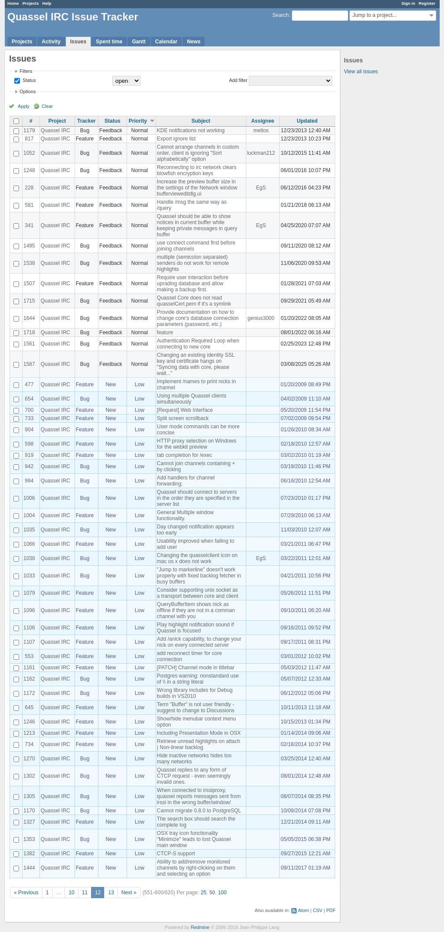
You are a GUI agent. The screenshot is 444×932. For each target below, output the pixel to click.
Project (57, 121)
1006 (29, 498)
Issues (78, 42)
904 (29, 430)
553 (29, 656)
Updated (307, 121)
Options (28, 91)
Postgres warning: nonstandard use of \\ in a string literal (198, 679)
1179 (29, 130)
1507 (29, 283)
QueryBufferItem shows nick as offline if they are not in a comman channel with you (196, 610)
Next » (129, 893)
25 (203, 893)
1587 (29, 364)
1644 (29, 318)
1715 (29, 301)
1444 (29, 868)
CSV (317, 910)
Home (13, 3)
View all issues (361, 71)
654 (29, 399)
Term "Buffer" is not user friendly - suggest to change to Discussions (196, 707)
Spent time (109, 42)
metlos (260, 130)
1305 (29, 796)
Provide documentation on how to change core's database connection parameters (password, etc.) (197, 318)
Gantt (138, 42)
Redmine (200, 927)
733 (29, 418)
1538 (29, 263)
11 (85, 893)
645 (29, 707)
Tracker (86, 121)
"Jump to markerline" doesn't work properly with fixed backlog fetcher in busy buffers (199, 576)
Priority (138, 121)
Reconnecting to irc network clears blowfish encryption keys (196, 170)
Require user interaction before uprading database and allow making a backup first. (193, 283)
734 (29, 744)
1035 (29, 530)
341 (29, 225)
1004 (29, 515)
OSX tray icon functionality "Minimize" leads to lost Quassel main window (194, 839)
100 (222, 893)
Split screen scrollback (183, 418)
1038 (29, 558)
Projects (31, 3)
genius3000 (261, 318)
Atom (303, 910)
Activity (51, 42)
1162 (29, 679)
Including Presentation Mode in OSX (199, 733)
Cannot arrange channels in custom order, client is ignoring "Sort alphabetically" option (198, 153)
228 (29, 188)
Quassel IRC (55, 130)
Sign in (408, 3)
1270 (29, 759)
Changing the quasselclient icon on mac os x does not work (197, 558)
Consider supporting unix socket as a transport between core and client (197, 593)
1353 (29, 839)
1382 (29, 854)
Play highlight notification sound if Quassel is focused (195, 628)
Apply (23, 106)
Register (427, 3)
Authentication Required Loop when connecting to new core (198, 344)
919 (29, 455)
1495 (29, 246)
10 (71, 893)
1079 (29, 593)
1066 (29, 544)
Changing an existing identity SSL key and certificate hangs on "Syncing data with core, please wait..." (196, 364)
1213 (29, 733)
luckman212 (261, 153)
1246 (29, 722)
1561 (29, 344)
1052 (29, 153)
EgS (261, 188)
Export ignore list (176, 139)
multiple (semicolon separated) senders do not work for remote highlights (193, 263)
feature (165, 332)
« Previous (26, 893)
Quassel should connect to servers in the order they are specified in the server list (198, 498)
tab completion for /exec (184, 455)
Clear (47, 106)
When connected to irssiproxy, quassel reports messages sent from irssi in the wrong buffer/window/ (199, 796)
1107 (29, 642)
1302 (29, 776)
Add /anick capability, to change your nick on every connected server (199, 642)
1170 (29, 811)
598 (29, 444)
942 (29, 466)
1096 (29, 610)
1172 (29, 693)
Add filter (238, 80)
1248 (29, 170)
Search (280, 15)
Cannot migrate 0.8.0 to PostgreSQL (199, 811)
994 (29, 481)
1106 (29, 628)
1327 (29, 822)
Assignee (262, 121)
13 (111, 893)
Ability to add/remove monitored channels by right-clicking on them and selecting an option (196, 868)
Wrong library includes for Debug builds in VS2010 (195, 693)
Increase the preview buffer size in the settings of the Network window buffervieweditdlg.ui (197, 188)
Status (28, 80)
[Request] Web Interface (185, 410)
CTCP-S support (176, 854)
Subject (200, 121)
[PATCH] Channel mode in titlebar (196, 668)
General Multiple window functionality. (185, 515)
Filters (26, 71)
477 (29, 384)
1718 (29, 332)
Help (47, 3)
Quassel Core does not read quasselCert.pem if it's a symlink (194, 301)
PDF (331, 910)
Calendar (166, 42)
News (193, 42)
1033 (29, 576)
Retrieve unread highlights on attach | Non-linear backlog (198, 744)
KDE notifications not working (191, 130)
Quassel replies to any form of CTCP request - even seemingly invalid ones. (194, 776)
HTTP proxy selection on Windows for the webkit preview (196, 444)
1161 (29, 668)
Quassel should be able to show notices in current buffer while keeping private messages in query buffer (197, 225)
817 (29, 139)
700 (29, 410)
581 (29, 205)
